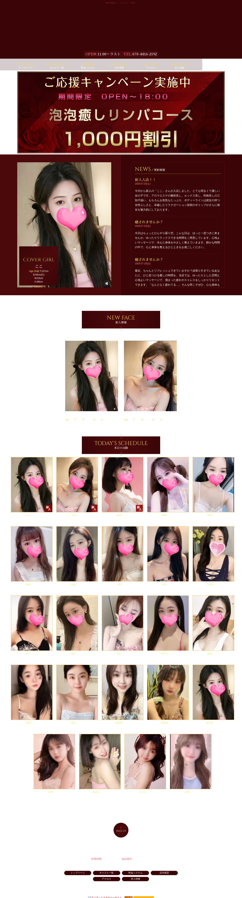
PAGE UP (121, 834)
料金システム (121, 876)
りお (127, 418)
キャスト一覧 (95, 876)
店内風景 (146, 876)
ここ (69, 418)
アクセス (172, 876)
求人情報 (121, 883)
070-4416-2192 (144, 54)
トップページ (70, 876)
